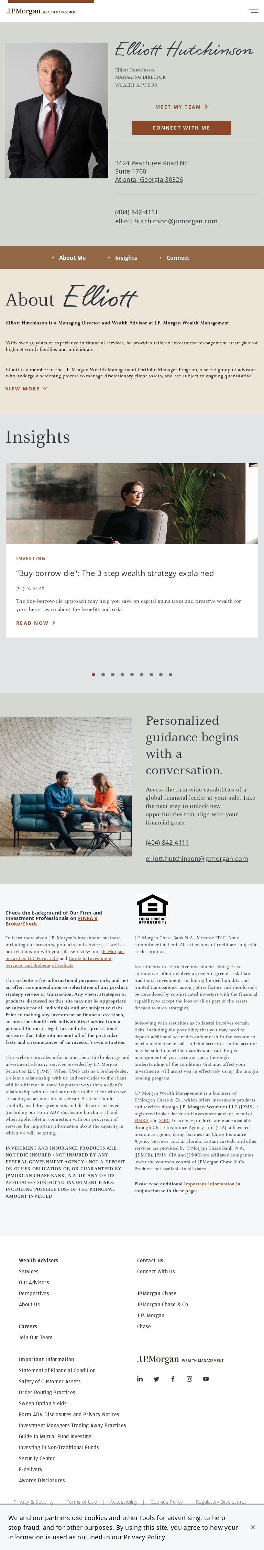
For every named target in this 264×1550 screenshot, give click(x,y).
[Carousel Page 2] (103, 674)
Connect (178, 258)
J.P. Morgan (151, 1315)
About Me (72, 258)
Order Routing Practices (47, 1392)
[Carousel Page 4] (122, 674)
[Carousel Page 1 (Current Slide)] (93, 674)
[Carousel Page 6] (141, 674)
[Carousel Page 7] (151, 674)
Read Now (32, 623)
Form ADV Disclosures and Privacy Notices (69, 1414)
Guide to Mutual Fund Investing (55, 1436)
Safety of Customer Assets (50, 1381)
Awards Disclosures (42, 1480)
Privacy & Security (34, 1501)
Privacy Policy (144, 1537)
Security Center (37, 1458)
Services (29, 1271)
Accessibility (123, 1501)
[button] (253, 1527)
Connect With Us (156, 1271)
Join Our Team (36, 1337)
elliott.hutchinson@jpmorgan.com (166, 221)
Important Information (209, 1184)
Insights (126, 258)
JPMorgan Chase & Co (162, 1304)
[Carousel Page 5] (132, 674)
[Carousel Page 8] (161, 674)
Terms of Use (82, 1501)
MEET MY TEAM (178, 106)
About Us (29, 1304)
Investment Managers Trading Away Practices (72, 1425)
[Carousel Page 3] (112, 674)
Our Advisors (34, 1282)
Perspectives (34, 1293)
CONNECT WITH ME (181, 127)
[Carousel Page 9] (170, 674)
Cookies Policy (167, 1501)
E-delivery (30, 1469)
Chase (144, 1326)
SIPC (164, 1121)
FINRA (141, 1121)
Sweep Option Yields (43, 1403)
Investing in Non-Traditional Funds (59, 1447)
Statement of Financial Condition (57, 1370)
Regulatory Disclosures (221, 1501)
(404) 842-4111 (167, 842)
